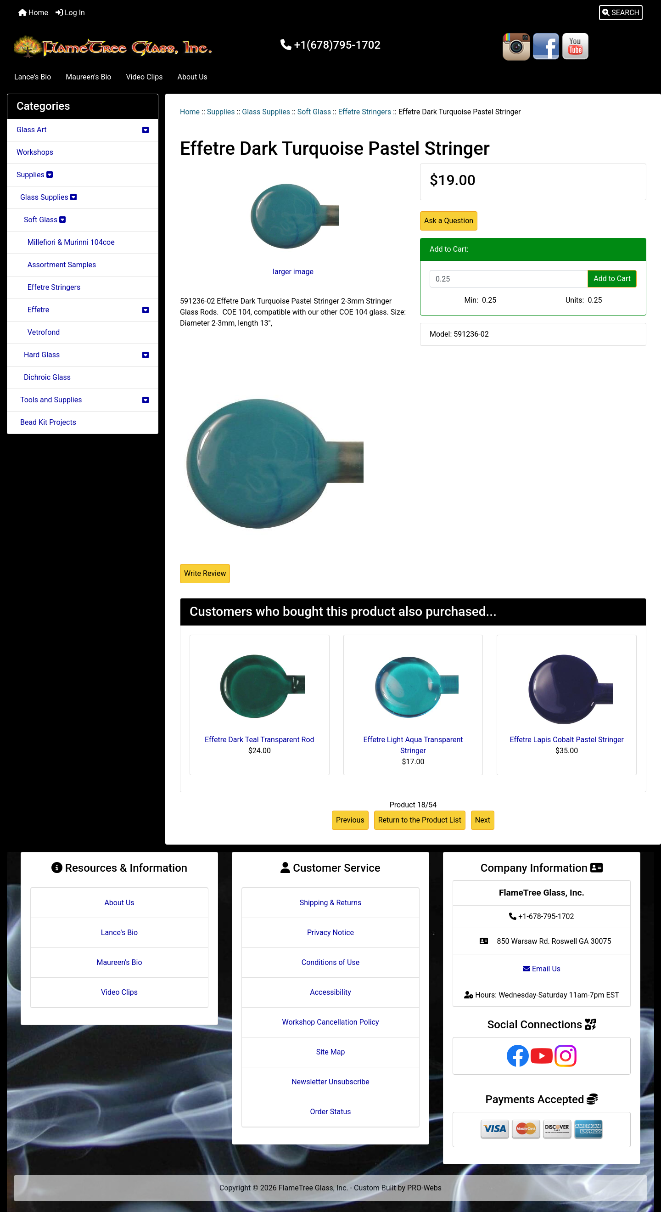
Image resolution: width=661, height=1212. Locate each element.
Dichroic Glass (44, 377)
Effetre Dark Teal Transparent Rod (259, 739)
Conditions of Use (330, 962)
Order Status (330, 1111)
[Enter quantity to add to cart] (509, 278)
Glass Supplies (266, 111)
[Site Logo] (115, 46)
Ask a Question (448, 220)
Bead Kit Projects (46, 422)
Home (33, 12)
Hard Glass (83, 354)
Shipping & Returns (331, 902)
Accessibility (330, 992)
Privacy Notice (330, 932)
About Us (192, 77)
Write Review (205, 573)
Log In (70, 12)
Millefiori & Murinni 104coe (66, 242)
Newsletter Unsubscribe (330, 1081)
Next (482, 820)
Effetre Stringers (364, 111)
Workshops (35, 152)
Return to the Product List (419, 820)
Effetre (83, 309)
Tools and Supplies (83, 399)
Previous (350, 820)
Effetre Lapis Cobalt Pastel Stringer (566, 739)
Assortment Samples (56, 264)
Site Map (330, 1052)
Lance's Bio (32, 77)
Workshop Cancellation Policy (330, 1022)
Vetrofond (38, 332)
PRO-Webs (424, 1188)
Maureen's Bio (88, 77)
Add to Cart (612, 278)
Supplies (221, 111)
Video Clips (144, 77)
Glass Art (83, 129)
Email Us (541, 968)
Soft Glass (314, 111)
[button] (620, 13)
